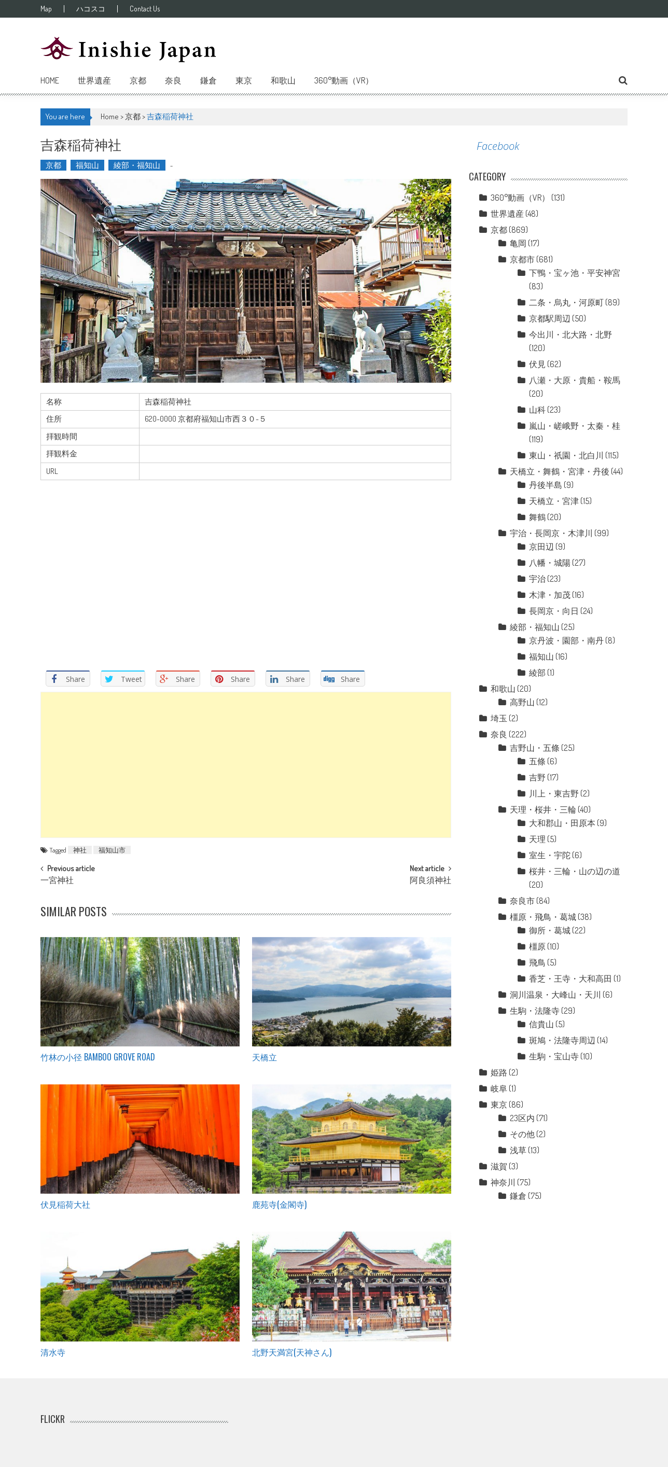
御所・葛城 (549, 930)
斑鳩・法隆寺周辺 (562, 1040)
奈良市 (522, 901)
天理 (537, 839)
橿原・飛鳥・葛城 (543, 917)
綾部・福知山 (137, 165)
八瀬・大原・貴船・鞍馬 (574, 380)
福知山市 (112, 850)
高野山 (522, 702)
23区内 (522, 1118)
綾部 (537, 672)
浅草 (518, 1150)
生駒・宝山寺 (554, 1056)
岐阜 (499, 1088)
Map (46, 8)
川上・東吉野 (554, 793)
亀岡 (518, 243)
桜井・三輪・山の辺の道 (574, 871)
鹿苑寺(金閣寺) (279, 1204)
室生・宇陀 (549, 855)
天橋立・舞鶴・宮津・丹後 (559, 471)
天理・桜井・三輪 (543, 809)
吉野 (537, 777)
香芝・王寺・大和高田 (570, 978)
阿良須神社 (430, 881)
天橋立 (264, 1057)
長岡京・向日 (554, 611)
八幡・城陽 (549, 562)
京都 (138, 80)
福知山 (87, 165)
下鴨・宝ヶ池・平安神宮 (574, 273)
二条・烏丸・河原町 (566, 302)
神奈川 (503, 1182)
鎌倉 (208, 80)
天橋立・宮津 (554, 501)
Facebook (498, 146)
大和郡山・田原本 (562, 823)
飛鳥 (537, 962)
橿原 (537, 946)
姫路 (499, 1072)
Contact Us (145, 8)
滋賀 (499, 1166)
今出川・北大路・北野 (570, 334)
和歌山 (283, 80)
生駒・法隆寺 (535, 1010)
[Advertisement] (246, 764)
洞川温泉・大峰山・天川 (555, 994)
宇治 (537, 579)
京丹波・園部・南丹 (566, 640)
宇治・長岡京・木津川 (551, 533)
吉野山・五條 (535, 748)
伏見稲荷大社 (65, 1204)
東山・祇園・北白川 (566, 455)
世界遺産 (94, 80)
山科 (537, 409)
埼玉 (499, 718)
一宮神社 (57, 881)
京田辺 (541, 546)
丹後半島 (545, 485)
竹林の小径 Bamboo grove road (97, 1057)
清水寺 (52, 1352)
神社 (80, 850)
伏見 (537, 364)
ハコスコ (90, 8)
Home (49, 80)
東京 (243, 80)
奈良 (173, 80)
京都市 (522, 259)
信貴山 (541, 1024)
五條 (537, 761)
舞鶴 (537, 517)
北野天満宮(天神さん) (291, 1352)
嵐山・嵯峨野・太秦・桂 (574, 426)
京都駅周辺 (549, 318)
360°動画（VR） (343, 80)
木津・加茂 (549, 595)
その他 (522, 1134)
